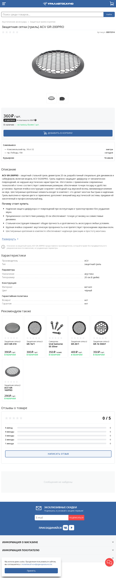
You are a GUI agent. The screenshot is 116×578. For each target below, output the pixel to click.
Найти (109, 14)
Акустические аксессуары (14, 21)
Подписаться (76, 517)
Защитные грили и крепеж (42, 21)
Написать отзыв (58, 453)
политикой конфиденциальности (37, 564)
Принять (31, 570)
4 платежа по (20, 120)
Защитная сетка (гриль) (15, 342)
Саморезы (57, 344)
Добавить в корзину (60, 133)
